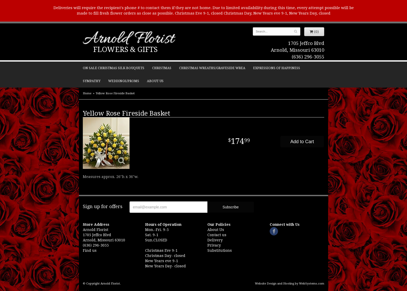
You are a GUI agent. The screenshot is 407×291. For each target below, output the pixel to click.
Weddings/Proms (123, 81)
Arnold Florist (128, 39)
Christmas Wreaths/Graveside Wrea (212, 68)
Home (87, 93)
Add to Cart (302, 141)
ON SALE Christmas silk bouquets (113, 68)
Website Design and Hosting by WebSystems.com (289, 283)
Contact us (216, 235)
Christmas (161, 68)
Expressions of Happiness (276, 68)
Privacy (214, 245)
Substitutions (219, 250)
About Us (155, 81)
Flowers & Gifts (125, 49)
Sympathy (91, 81)
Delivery (215, 240)
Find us (90, 250)
